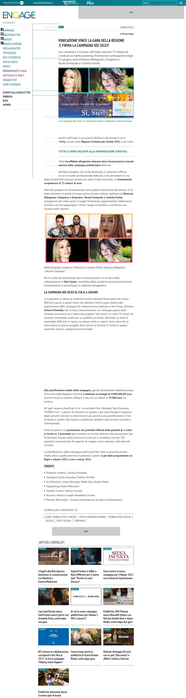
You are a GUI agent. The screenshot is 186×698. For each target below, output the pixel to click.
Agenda (7, 102)
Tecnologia (9, 52)
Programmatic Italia (14, 69)
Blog (5, 98)
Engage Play (10, 78)
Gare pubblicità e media (60, 517)
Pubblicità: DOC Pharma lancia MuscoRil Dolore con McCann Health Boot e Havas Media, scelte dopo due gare (118, 617)
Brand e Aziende (12, 43)
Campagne (8, 30)
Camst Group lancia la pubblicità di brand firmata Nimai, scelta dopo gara (84, 655)
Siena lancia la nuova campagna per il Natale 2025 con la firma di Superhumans (118, 574)
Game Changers (12, 82)
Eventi (6, 65)
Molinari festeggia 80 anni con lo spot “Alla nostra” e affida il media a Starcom (117, 655)
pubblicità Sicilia (120, 517)
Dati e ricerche (11, 56)
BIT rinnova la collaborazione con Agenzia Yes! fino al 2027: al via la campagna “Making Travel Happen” (53, 657)
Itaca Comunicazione (92, 517)
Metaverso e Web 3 (13, 74)
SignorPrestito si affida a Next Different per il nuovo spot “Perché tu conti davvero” (85, 576)
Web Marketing (11, 34)
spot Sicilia (63, 520)
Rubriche (7, 94)
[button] (181, 3)
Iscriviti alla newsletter (16, 90)
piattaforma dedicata (84, 437)
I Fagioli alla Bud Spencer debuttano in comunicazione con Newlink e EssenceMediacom (53, 576)
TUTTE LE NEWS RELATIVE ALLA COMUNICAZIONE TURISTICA (93, 151)
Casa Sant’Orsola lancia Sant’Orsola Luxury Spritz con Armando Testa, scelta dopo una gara (53, 617)
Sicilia (49, 520)
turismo (79, 520)
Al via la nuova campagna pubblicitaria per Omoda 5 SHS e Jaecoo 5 (84, 615)
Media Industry (12, 48)
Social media (10, 61)
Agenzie (7, 39)
